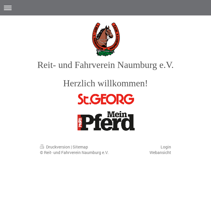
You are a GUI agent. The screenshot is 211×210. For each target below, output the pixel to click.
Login (166, 147)
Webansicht (160, 152)
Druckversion (55, 147)
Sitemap (80, 147)
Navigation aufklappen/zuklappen (105, 7)
